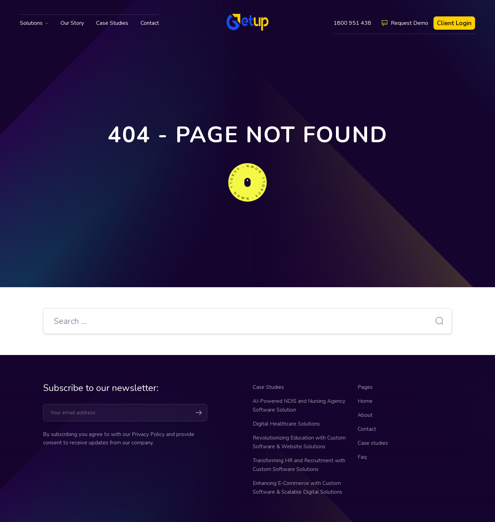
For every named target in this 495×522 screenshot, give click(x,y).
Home (365, 401)
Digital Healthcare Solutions (286, 423)
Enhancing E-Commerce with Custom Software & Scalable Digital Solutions (297, 487)
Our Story (72, 23)
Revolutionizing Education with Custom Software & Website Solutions (299, 442)
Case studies (373, 443)
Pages (365, 387)
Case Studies (112, 23)
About (365, 415)
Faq (362, 457)
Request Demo (405, 23)
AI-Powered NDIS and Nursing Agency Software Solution (299, 405)
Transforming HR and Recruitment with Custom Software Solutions (299, 465)
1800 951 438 (352, 23)
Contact (150, 23)
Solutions (31, 23)
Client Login (454, 23)
